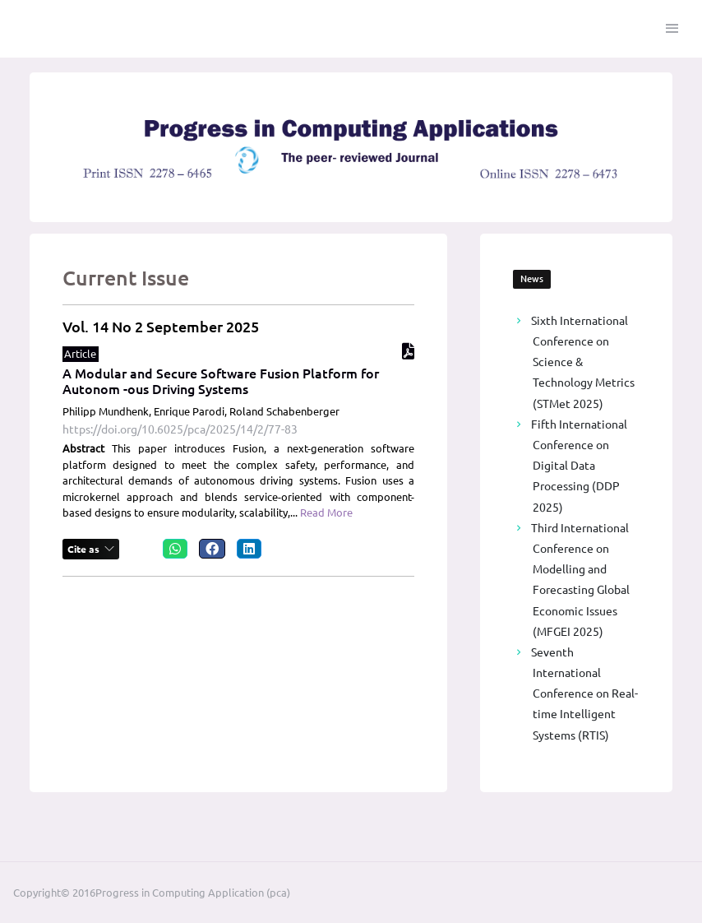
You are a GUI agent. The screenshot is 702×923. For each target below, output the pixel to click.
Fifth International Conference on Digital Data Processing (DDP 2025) (579, 466)
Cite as (84, 549)
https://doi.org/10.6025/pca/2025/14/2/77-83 (180, 429)
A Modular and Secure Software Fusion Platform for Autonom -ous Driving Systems (220, 381)
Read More (326, 512)
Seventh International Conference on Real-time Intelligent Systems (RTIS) (584, 694)
